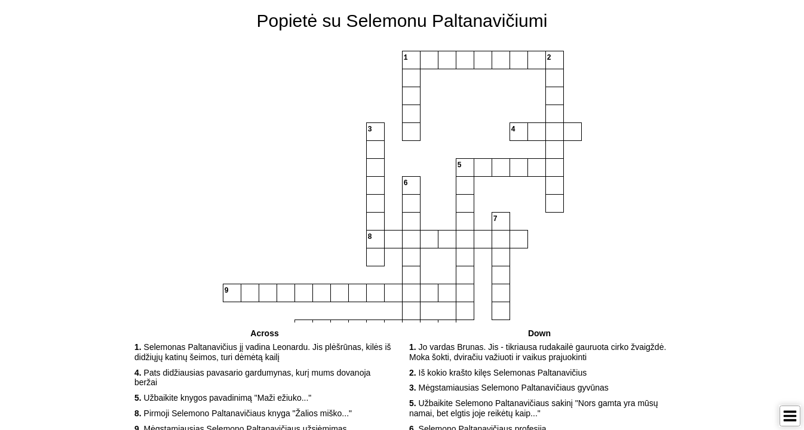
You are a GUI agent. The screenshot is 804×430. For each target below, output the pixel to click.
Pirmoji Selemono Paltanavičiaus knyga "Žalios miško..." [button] (243, 413)
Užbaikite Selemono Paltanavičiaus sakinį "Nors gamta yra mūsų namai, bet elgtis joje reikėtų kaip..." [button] (533, 408)
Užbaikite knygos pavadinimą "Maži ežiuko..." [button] (222, 398)
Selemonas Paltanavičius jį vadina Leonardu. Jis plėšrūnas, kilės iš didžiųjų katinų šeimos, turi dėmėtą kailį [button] (262, 352)
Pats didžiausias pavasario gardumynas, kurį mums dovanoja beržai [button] (252, 378)
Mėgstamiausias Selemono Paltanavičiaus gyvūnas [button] (509, 387)
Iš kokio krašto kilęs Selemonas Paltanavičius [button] (498, 372)
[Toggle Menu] (790, 416)
